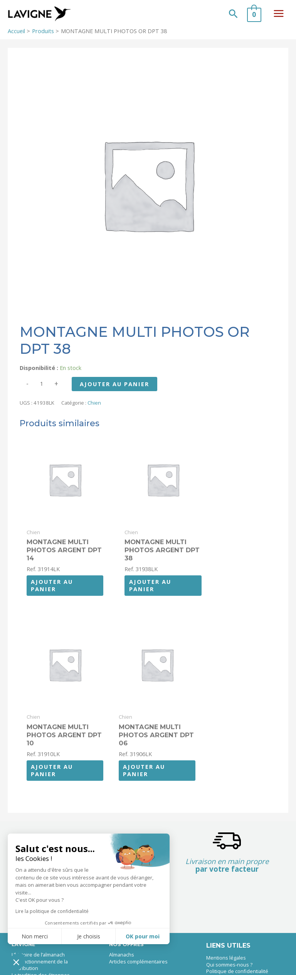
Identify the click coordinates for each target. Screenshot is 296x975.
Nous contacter (223, 960)
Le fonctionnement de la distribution (40, 947)
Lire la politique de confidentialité (52, 911)
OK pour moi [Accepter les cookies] (143, 936)
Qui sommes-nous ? (229, 946)
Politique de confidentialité (237, 953)
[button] (233, 15)
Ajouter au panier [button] (52, 577)
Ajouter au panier (114, 387)
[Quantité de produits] (41, 387)
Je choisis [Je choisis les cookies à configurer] (88, 936)
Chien (94, 406)
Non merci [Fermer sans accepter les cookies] (35, 936)
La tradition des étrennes (41, 956)
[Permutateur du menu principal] (278, 15)
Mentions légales (226, 939)
